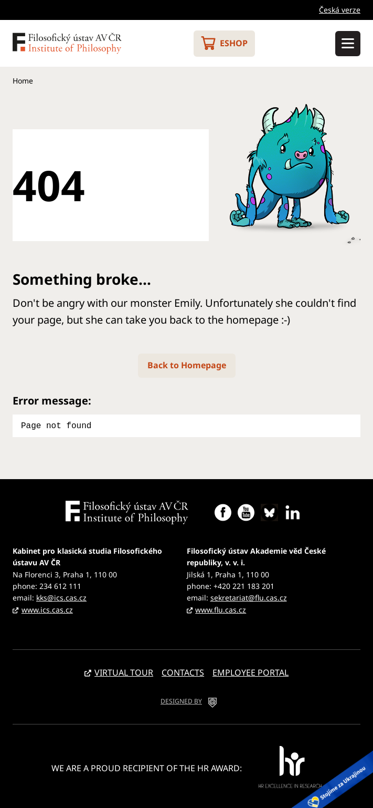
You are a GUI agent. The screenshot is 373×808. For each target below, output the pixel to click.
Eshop (234, 43)
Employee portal (250, 671)
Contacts (183, 671)
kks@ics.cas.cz (61, 597)
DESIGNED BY (181, 700)
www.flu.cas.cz (220, 609)
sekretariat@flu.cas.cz (248, 597)
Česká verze (339, 10)
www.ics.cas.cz (47, 609)
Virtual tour (123, 671)
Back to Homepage (186, 365)
